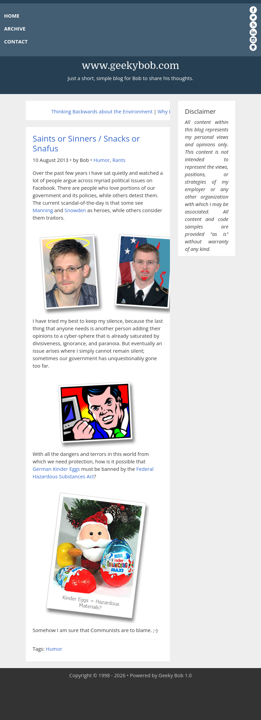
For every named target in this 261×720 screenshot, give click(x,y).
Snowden (75, 210)
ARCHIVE (14, 28)
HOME (11, 15)
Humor (101, 159)
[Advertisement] (130, 699)
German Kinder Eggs (56, 468)
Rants (118, 159)
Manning (43, 210)
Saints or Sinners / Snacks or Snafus (86, 143)
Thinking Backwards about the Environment (102, 111)
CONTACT (16, 41)
